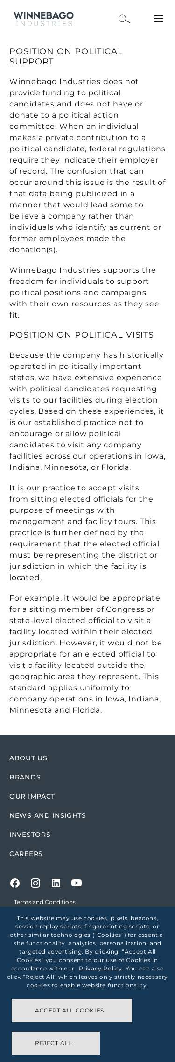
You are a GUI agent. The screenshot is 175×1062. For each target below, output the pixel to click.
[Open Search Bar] (125, 18)
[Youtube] (76, 883)
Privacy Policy (100, 968)
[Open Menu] (158, 19)
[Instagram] (35, 883)
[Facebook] (15, 883)
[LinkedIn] (56, 883)
